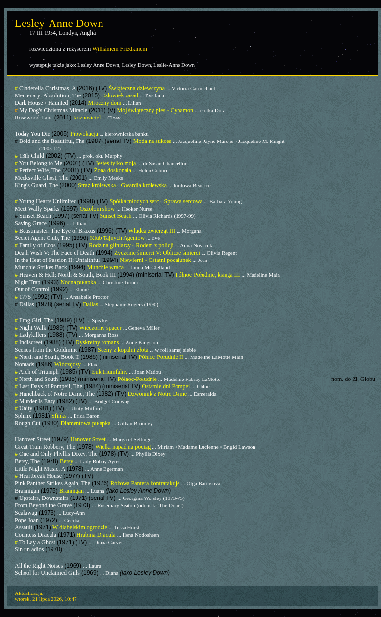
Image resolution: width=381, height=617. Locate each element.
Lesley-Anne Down (59, 23)
